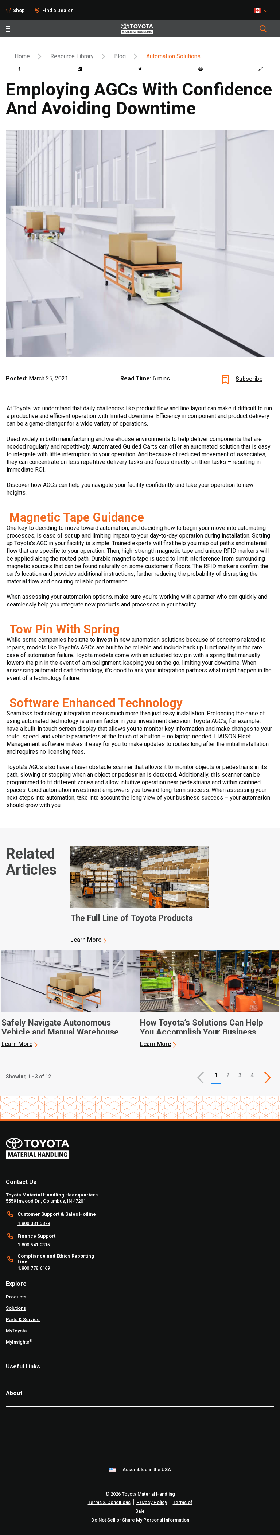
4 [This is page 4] (252, 1075)
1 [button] (216, 1075)
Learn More (85, 939)
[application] (139, 895)
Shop (19, 10)
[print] (200, 68)
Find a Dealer (57, 10)
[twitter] (140, 68)
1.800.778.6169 (34, 1268)
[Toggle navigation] (8, 28)
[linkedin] (79, 68)
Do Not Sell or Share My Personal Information (140, 1520)
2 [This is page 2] (228, 1075)
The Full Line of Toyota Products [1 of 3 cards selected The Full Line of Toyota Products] (131, 918)
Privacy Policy (151, 1502)
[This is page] (267, 1077)
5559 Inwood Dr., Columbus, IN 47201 (46, 1201)
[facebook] (19, 68)
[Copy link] (260, 68)
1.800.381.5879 (34, 1223)
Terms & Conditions (109, 1502)
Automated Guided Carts (125, 446)
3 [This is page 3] (240, 1075)
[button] (200, 1077)
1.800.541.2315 (34, 1244)
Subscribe (249, 378)
